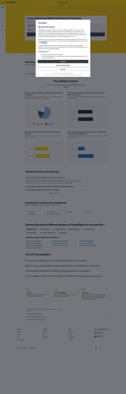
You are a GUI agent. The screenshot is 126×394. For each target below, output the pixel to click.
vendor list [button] (44, 42)
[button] (63, 61)
